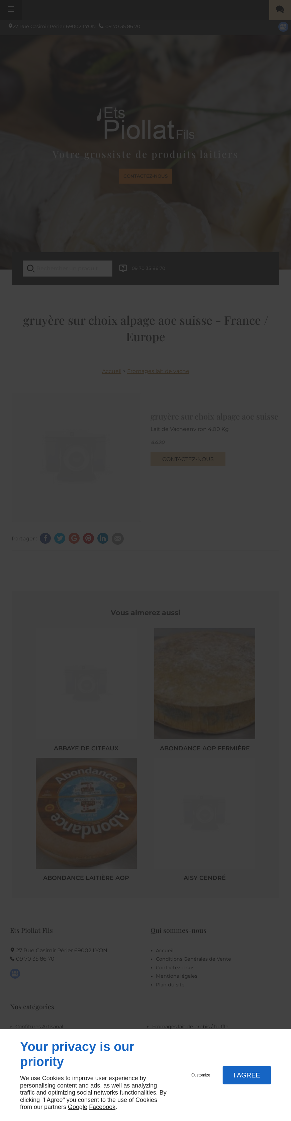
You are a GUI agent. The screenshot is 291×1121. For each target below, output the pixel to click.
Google (77, 1107)
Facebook (102, 1107)
